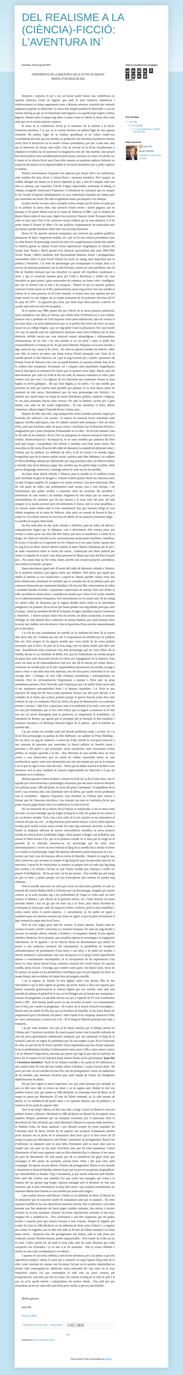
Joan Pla (147, 146)
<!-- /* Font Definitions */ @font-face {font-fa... (146, 130)
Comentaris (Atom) (45, 1340)
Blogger (108, 1359)
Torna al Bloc (29, 1315)
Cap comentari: (56, 1325)
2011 (131, 122)
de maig (135, 125)
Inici (68, 1334)
